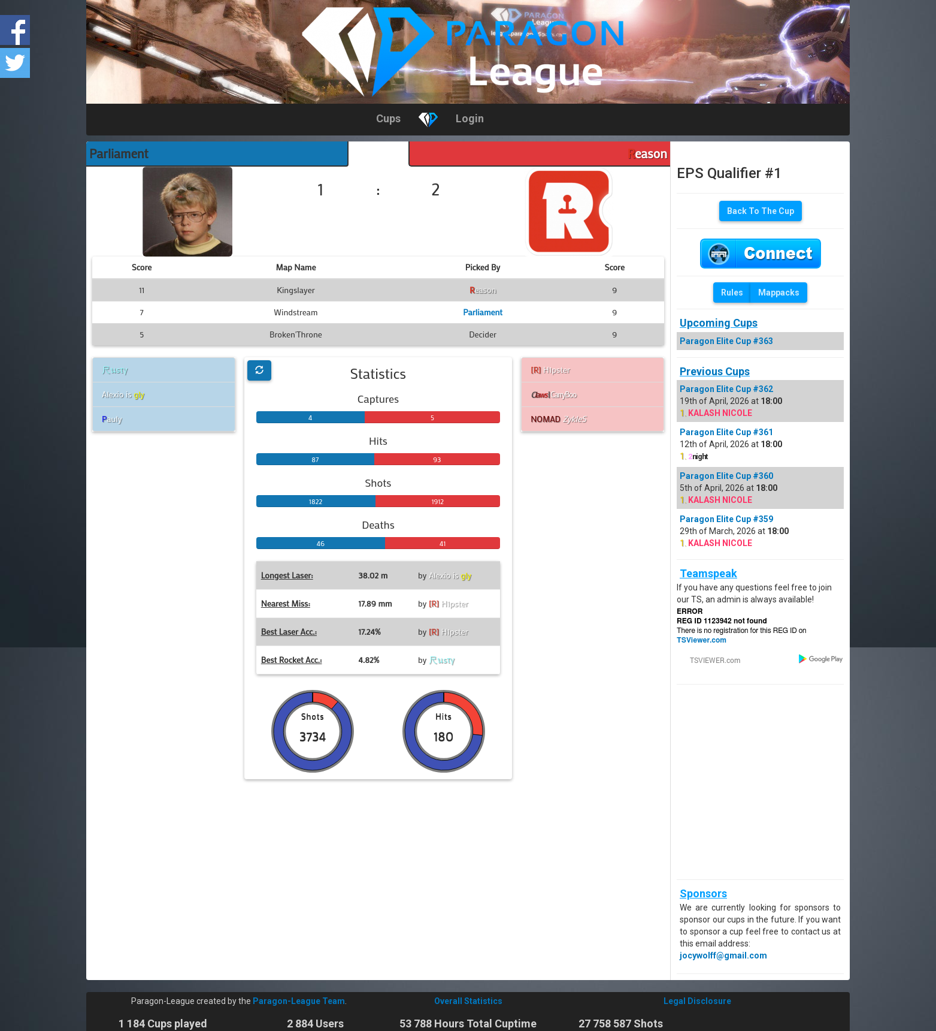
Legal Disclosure (697, 1001)
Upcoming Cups (719, 322)
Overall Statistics (468, 1001)
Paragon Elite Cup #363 (726, 341)
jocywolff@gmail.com (723, 955)
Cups (388, 118)
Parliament (119, 153)
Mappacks (778, 292)
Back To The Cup (760, 211)
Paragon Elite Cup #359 (726, 519)
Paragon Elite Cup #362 (726, 389)
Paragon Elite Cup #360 (726, 476)
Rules (732, 292)
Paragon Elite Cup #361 (726, 432)
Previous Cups (715, 371)
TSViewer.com (701, 640)
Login (470, 118)
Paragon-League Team (299, 1001)
